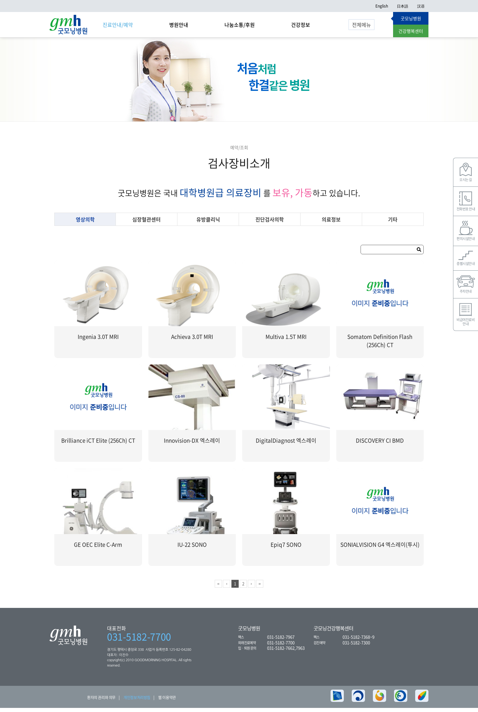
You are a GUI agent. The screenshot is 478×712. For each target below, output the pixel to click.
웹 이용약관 (167, 701)
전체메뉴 (361, 24)
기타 (392, 223)
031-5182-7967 (281, 641)
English (381, 6)
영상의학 (85, 223)
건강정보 (300, 24)
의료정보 (331, 223)
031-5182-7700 (139, 640)
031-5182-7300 (356, 646)
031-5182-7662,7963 (286, 652)
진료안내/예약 (118, 24)
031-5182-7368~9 (358, 641)
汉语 (421, 6)
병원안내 (178, 24)
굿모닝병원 (411, 18)
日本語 (402, 6)
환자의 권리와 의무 (101, 701)
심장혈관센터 (146, 223)
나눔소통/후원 (239, 24)
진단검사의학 (269, 223)
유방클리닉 (208, 223)
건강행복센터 (410, 31)
